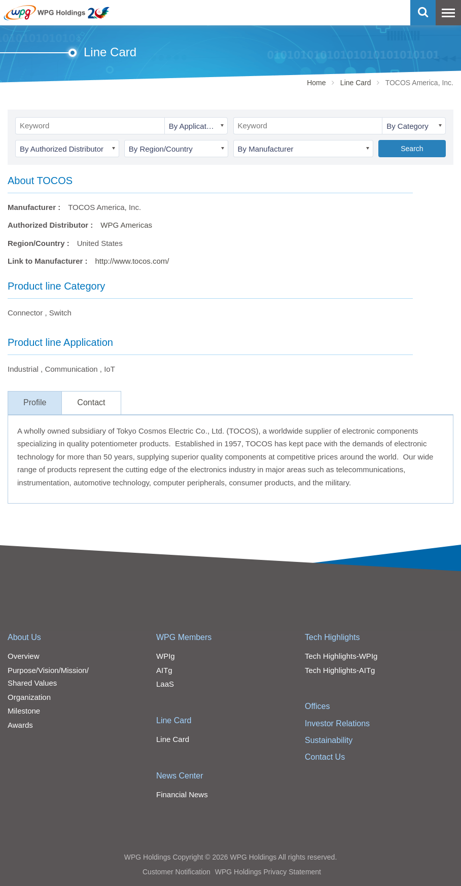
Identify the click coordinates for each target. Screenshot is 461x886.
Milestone (24, 710)
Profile (34, 402)
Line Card (355, 83)
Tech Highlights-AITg (340, 670)
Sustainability (328, 740)
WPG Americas (126, 225)
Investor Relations (337, 723)
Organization (29, 697)
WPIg (165, 656)
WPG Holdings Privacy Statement (268, 872)
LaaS (165, 684)
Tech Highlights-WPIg (341, 656)
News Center (179, 775)
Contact (91, 402)
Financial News (182, 794)
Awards (20, 725)
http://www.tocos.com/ (132, 261)
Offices (317, 706)
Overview (24, 656)
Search (412, 149)
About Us (24, 637)
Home (316, 83)
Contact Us (325, 757)
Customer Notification (176, 872)
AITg (164, 670)
